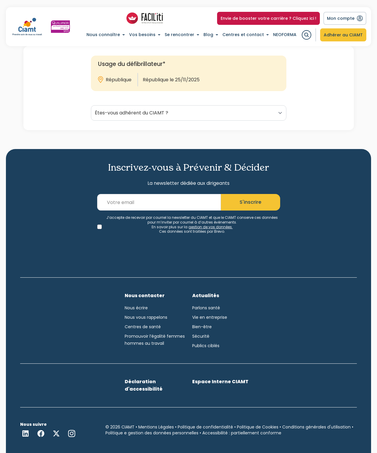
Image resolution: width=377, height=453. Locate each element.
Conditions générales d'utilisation (316, 427)
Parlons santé (206, 308)
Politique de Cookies (257, 427)
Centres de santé (143, 327)
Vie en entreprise (209, 317)
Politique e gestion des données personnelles (151, 433)
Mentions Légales (156, 427)
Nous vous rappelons (146, 317)
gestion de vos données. (210, 226)
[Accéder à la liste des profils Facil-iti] (145, 18)
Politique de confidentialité (205, 427)
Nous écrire (136, 308)
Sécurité (200, 336)
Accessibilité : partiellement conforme (241, 433)
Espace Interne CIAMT (220, 381)
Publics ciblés (205, 346)
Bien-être (202, 327)
